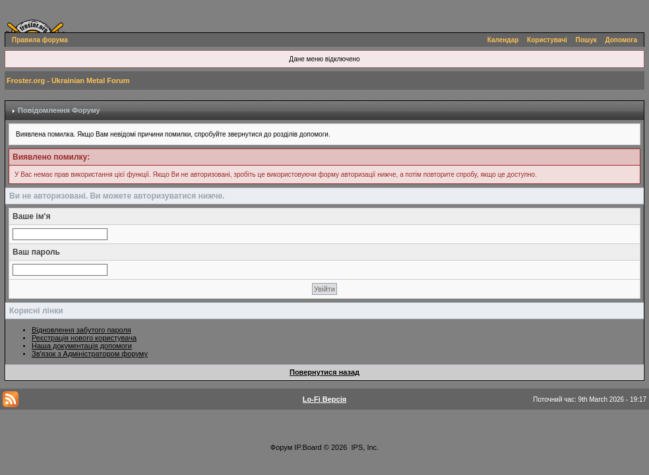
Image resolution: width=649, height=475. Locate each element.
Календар (503, 40)
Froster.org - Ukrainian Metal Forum (68, 80)
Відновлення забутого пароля (81, 330)
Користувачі (547, 40)
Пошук (586, 40)
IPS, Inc (364, 447)
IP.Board (307, 447)
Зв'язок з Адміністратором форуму (90, 354)
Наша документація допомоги (82, 346)
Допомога (621, 40)
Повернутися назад (324, 372)
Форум (281, 447)
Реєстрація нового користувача (84, 338)
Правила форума (40, 40)
